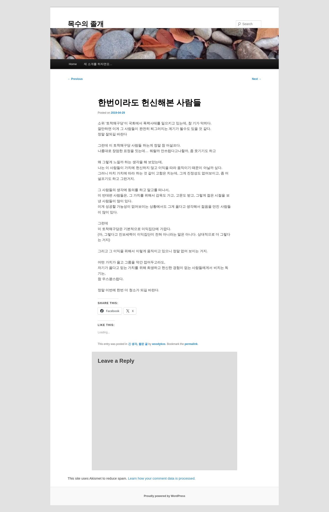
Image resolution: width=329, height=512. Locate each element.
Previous (75, 79)
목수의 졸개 (86, 24)
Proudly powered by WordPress (164, 496)
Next (256, 79)
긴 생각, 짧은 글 (138, 344)
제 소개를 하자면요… (98, 64)
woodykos (158, 344)
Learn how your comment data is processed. (161, 478)
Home (73, 64)
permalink (191, 344)
